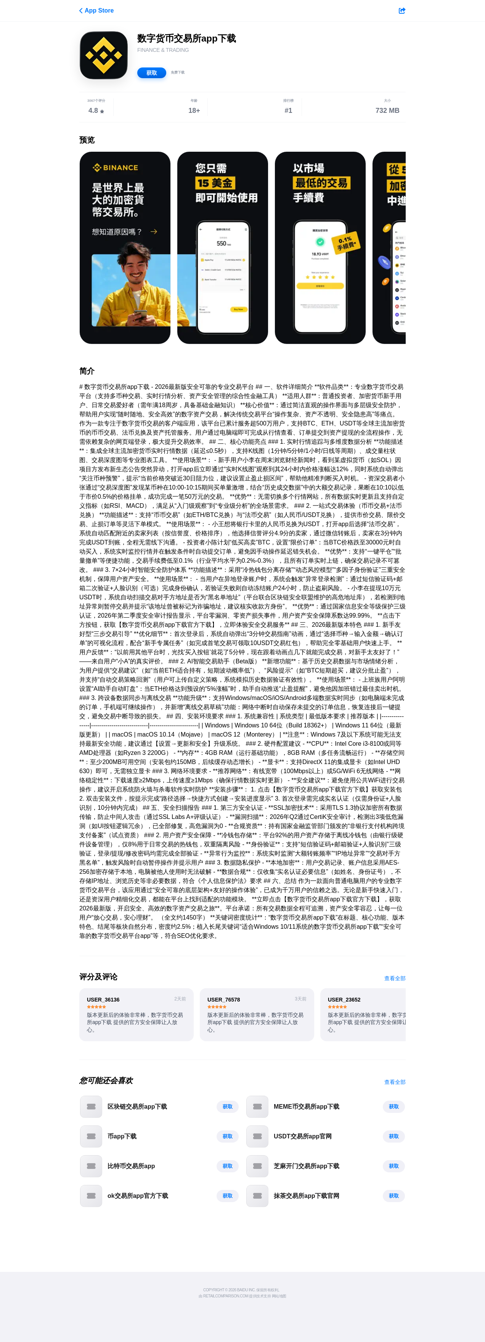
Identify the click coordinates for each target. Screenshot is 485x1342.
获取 (151, 73)
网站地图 (279, 1296)
